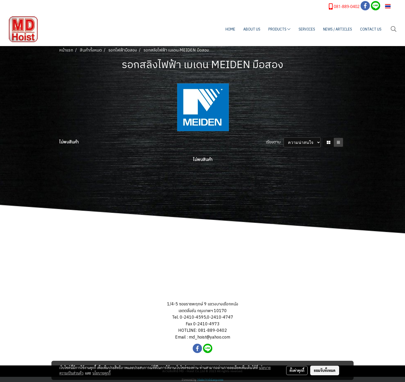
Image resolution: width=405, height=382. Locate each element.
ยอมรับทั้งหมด (325, 370)
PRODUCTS (279, 29)
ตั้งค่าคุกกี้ (297, 370)
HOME (230, 29)
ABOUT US (251, 29)
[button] (393, 29)
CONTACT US (370, 29)
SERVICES (307, 29)
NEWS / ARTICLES (337, 29)
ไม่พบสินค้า (69, 142)
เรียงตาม (275, 142)
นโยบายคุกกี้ (101, 373)
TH (391, 6)
